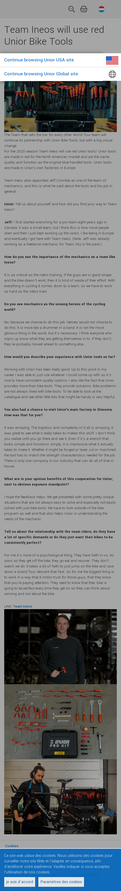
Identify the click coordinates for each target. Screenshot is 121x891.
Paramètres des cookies (61, 882)
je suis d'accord (19, 882)
